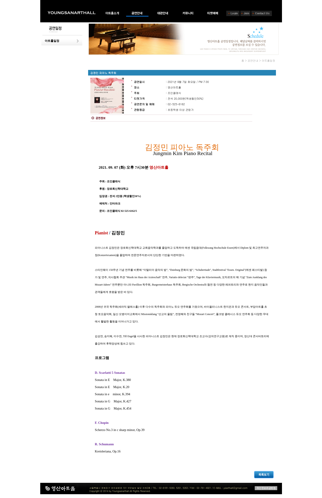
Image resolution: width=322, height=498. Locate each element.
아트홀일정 (52, 40)
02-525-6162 (176, 104)
